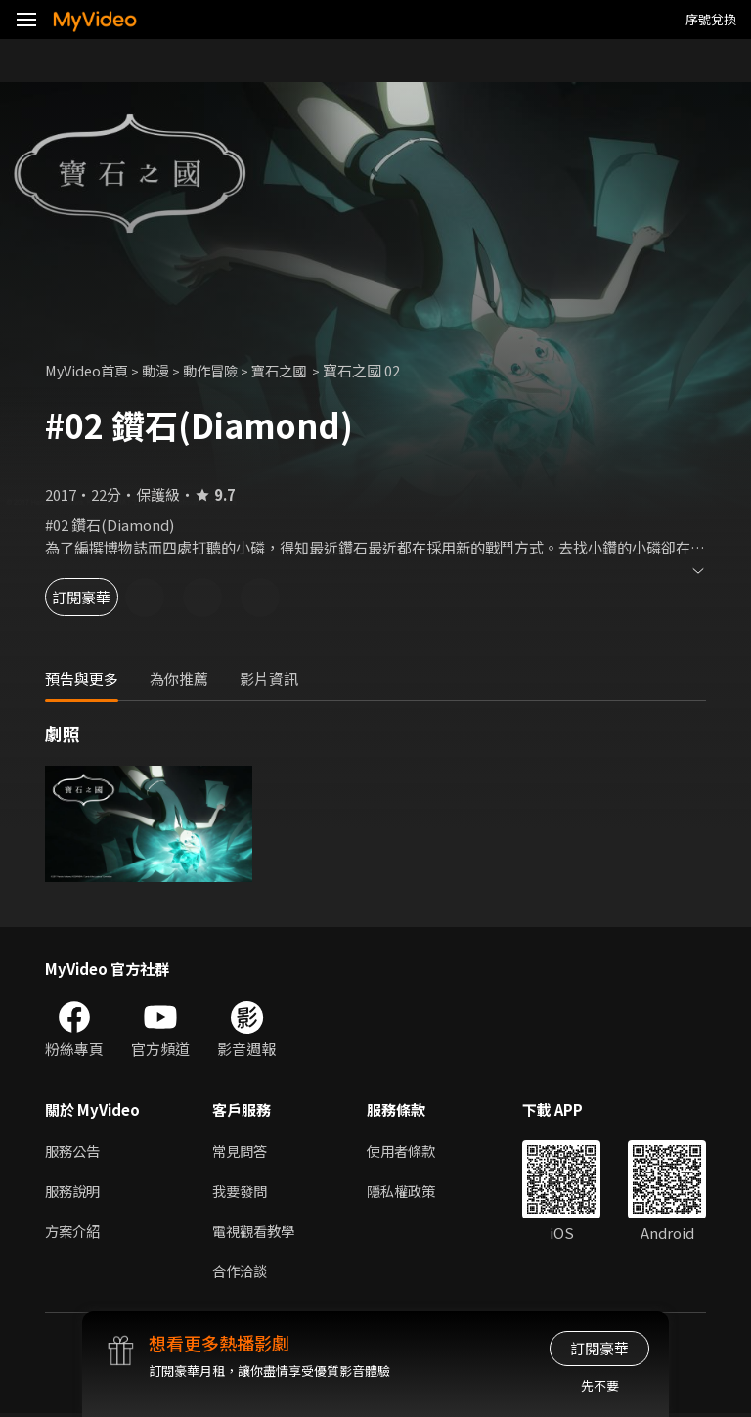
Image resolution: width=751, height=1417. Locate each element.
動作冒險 (220, 370)
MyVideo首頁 (89, 370)
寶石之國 (294, 370)
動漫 (162, 370)
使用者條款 (409, 1150)
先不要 (600, 1385)
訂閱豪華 (98, 597)
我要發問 (241, 1191)
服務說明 (74, 1191)
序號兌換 (710, 19)
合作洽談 (241, 1273)
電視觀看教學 (256, 1232)
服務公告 (74, 1150)
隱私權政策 (409, 1191)
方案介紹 (74, 1232)
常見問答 (241, 1150)
